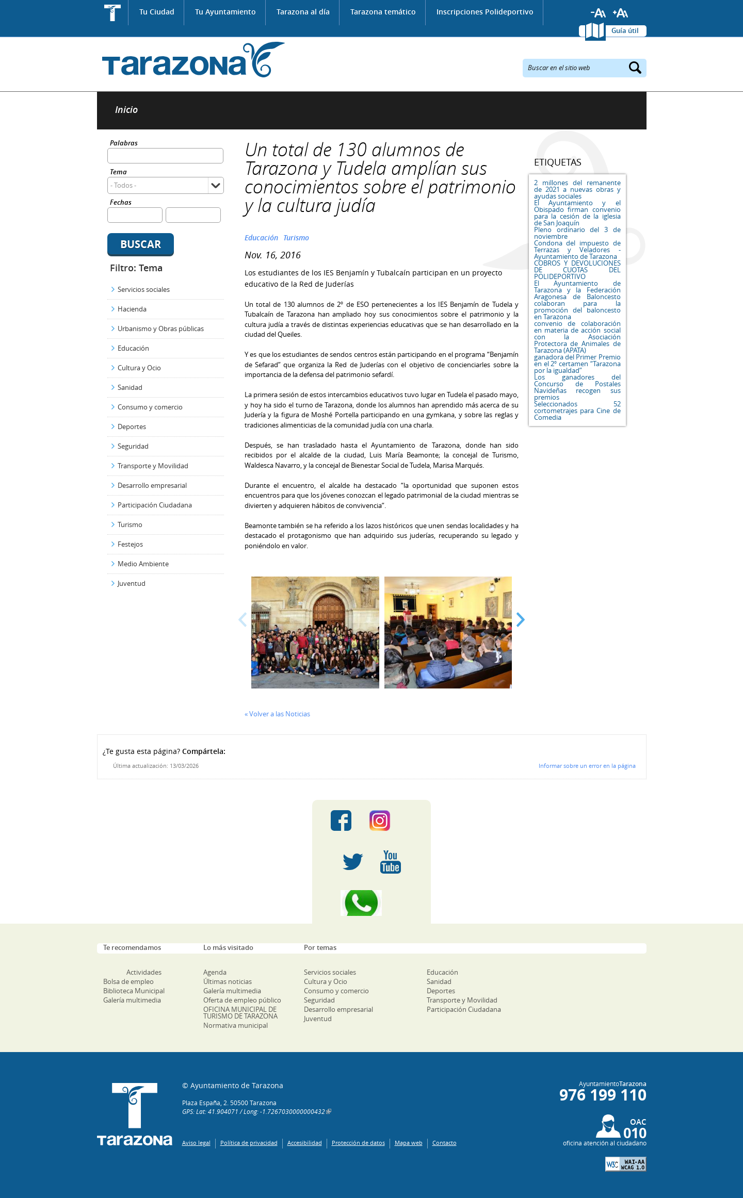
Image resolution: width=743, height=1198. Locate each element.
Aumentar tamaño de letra (620, 13)
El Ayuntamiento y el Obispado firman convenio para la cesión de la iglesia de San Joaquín (577, 212)
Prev (242, 620)
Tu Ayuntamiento (225, 12)
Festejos (130, 544)
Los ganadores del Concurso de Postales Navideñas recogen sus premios (577, 387)
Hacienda (132, 309)
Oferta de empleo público (242, 1000)
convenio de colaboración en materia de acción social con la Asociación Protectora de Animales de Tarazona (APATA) (577, 337)
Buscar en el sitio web (559, 67)
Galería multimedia (132, 1000)
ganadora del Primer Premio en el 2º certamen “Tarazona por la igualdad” (577, 363)
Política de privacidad (249, 1142)
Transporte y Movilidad (153, 465)
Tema (118, 172)
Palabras (124, 143)
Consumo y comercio (150, 407)
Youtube (390, 862)
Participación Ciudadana (155, 505)
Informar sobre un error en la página (587, 765)
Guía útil (625, 30)
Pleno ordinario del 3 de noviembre (577, 233)
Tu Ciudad (156, 12)
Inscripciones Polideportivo (485, 12)
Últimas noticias (227, 981)
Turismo (130, 524)
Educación (133, 348)
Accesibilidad (304, 1142)
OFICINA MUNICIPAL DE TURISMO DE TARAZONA (240, 1013)
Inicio (112, 12)
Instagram (390, 820)
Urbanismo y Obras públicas (161, 328)
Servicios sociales (144, 289)
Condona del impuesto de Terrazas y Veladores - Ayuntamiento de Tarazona (577, 249)
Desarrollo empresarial (152, 485)
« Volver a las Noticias (277, 713)
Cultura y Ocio (139, 367)
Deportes (132, 426)
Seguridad (133, 446)
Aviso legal (196, 1142)
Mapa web (409, 1142)
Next (520, 620)
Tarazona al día (303, 12)
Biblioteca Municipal (134, 990)
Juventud (132, 583)
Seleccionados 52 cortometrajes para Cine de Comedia (577, 410)
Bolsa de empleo (128, 981)
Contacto (444, 1142)
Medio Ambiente (143, 563)
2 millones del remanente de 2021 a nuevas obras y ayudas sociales (577, 189)
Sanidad (130, 387)
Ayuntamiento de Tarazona (191, 59)
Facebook (341, 820)
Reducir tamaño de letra (598, 13)
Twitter (353, 862)
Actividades (143, 972)
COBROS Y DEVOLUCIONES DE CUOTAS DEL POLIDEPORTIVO (577, 269)
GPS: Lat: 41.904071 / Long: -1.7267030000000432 (253, 1111)
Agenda (215, 972)
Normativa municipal (235, 1025)
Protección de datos (358, 1142)
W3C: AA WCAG (626, 1164)
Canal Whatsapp (371, 903)
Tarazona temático (383, 12)
